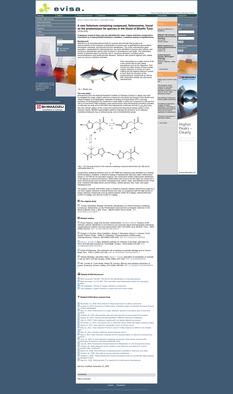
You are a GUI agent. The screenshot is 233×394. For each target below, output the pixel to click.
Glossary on (161, 13)
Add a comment (84, 379)
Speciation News (107, 20)
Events (161, 24)
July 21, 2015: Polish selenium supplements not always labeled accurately (110, 320)
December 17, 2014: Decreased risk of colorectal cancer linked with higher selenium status (117, 323)
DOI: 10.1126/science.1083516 (132, 237)
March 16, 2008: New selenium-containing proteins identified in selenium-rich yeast (114, 351)
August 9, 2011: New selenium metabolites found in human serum (107, 325)
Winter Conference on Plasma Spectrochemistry (167, 46)
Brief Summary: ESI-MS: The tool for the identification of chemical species (110, 279)
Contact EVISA (173, 13)
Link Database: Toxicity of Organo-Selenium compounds (103, 286)
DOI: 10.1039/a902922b (136, 259)
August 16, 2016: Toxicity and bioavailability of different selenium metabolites (111, 318)
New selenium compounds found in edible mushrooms (167, 98)
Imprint (110, 385)
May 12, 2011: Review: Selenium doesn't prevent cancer (103, 332)
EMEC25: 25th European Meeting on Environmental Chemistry (167, 36)
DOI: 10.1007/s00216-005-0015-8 (105, 229)
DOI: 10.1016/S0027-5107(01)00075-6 (124, 252)
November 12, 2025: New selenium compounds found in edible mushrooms (111, 304)
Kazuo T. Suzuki (87, 242)
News (160, 74)
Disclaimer (121, 385)
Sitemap (184, 13)
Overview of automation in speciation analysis (166, 117)
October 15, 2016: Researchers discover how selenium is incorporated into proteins (114, 315)
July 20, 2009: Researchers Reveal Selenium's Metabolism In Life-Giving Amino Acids (115, 344)
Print (153, 13)
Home (191, 13)
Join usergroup (185, 25)
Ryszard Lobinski (129, 223)
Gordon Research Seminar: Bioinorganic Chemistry (166, 56)
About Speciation (91, 20)
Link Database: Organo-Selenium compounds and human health (106, 288)
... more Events (163, 69)
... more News (162, 123)
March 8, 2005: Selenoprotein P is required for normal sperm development (110, 360)
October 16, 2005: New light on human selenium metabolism (105, 353)
